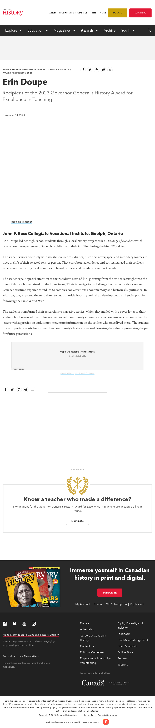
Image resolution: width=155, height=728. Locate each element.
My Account (82, 604)
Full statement (92, 711)
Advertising (87, 629)
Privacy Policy (90, 715)
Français (102, 13)
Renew (98, 604)
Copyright (43, 715)
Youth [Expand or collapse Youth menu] (126, 30)
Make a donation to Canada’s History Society (31, 634)
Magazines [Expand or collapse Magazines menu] (63, 30)
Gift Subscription (116, 604)
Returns (122, 658)
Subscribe (140, 13)
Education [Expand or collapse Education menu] (35, 30)
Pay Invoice (137, 604)
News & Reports (127, 646)
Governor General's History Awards (46, 69)
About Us (53, 13)
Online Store (125, 652)
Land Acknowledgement (132, 640)
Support (122, 664)
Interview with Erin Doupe (84, 373)
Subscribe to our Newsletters (21, 656)
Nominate (77, 520)
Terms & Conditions (107, 715)
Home (6, 69)
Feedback (93, 13)
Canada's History (67, 373)
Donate (117, 13)
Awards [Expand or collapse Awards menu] (87, 30)
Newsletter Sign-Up (67, 13)
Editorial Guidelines (92, 652)
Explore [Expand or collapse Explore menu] (11, 30)
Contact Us (82, 13)
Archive (110, 30)
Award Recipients (13, 72)
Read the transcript (21, 221)
